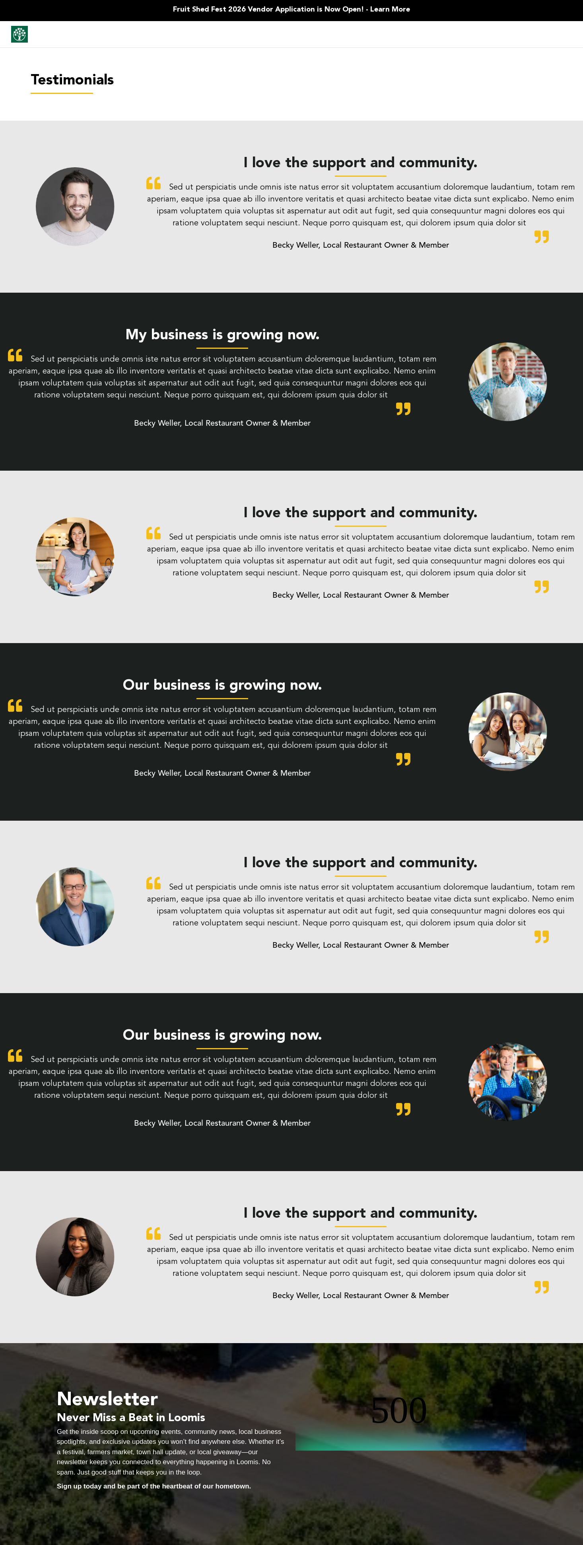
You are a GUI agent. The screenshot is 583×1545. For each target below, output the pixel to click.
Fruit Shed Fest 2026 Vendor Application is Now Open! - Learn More (291, 9)
